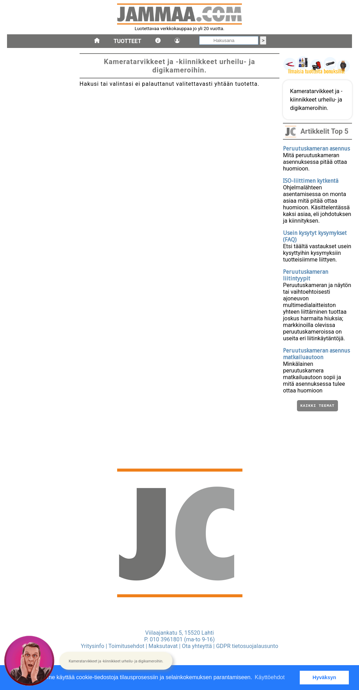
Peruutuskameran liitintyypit (305, 275)
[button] (115, 661)
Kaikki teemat (317, 406)
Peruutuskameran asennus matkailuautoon (316, 354)
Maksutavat (163, 646)
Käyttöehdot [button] (270, 677)
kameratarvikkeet (30, 283)
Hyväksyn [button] (324, 677)
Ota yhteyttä (197, 646)
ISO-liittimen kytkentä (310, 180)
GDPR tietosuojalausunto (247, 646)
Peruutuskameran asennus (316, 148)
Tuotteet (127, 41)
